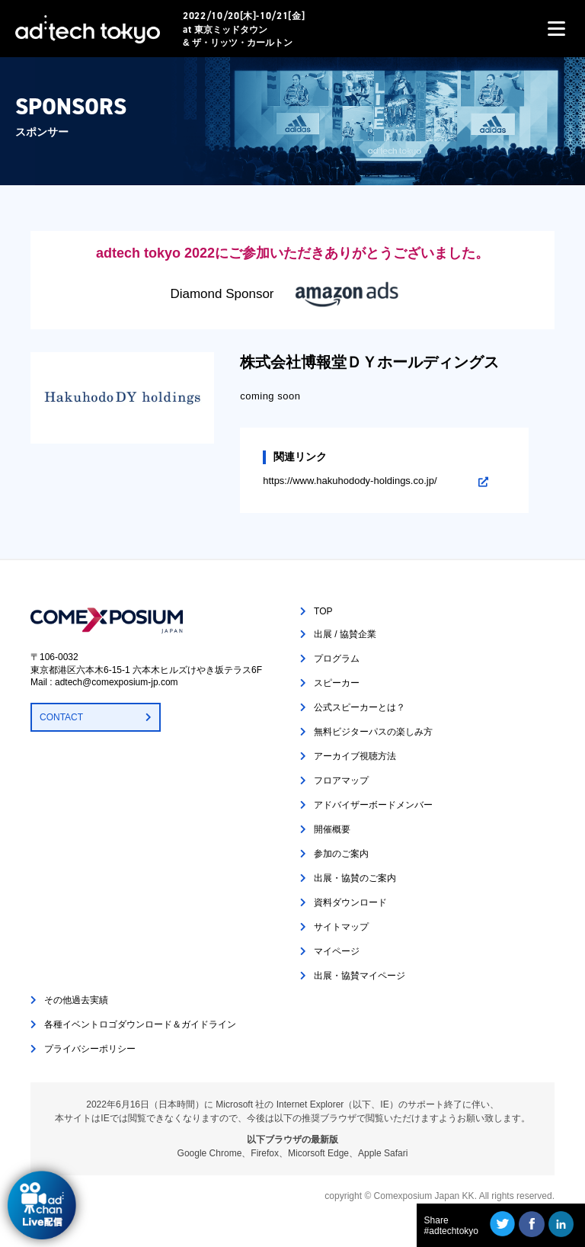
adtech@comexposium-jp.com (116, 682)
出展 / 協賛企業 (345, 634)
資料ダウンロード (350, 902)
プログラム (337, 658)
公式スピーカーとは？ (359, 707)
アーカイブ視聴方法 (355, 756)
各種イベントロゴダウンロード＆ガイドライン (140, 1024)
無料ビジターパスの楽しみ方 (373, 731)
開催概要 (332, 829)
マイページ (337, 951)
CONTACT (61, 717)
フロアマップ (341, 780)
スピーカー (337, 683)
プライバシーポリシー (90, 1048)
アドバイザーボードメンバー (373, 805)
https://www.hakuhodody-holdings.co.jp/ (349, 480)
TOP (323, 611)
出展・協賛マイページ (359, 975)
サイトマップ (341, 927)
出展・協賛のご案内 (355, 878)
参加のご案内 (341, 853)
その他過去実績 (76, 1000)
